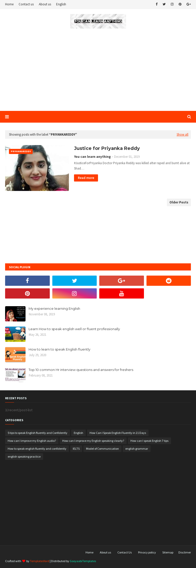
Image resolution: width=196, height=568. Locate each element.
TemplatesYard (39, 561)
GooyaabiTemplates (83, 561)
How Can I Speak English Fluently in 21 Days (118, 433)
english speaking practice (24, 456)
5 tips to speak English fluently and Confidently (37, 433)
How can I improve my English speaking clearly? (93, 441)
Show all (182, 134)
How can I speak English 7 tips (149, 441)
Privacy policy (147, 552)
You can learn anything (92, 156)
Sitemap (167, 552)
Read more (86, 178)
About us (45, 4)
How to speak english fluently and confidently (37, 448)
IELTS (76, 448)
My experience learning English (54, 308)
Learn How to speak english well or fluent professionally (74, 329)
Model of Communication (102, 448)
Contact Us (124, 552)
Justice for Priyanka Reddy (107, 148)
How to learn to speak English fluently (59, 349)
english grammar (136, 448)
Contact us (26, 4)
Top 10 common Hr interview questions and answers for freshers (81, 370)
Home (9, 4)
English (61, 4)
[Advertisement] (98, 70)
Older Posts (178, 202)
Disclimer (184, 552)
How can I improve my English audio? (32, 441)
